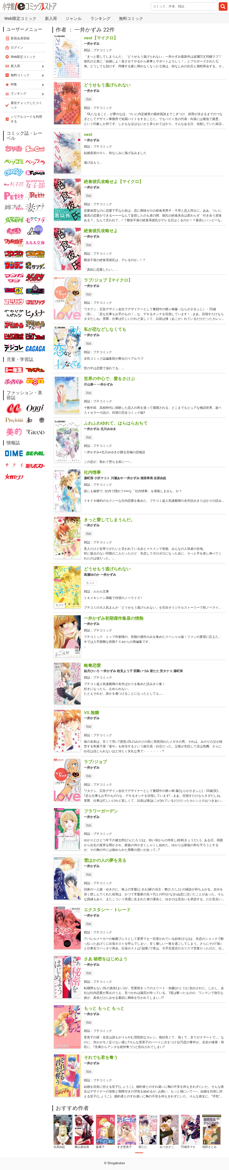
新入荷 (51, 18)
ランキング (100, 18)
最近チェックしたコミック (26, 105)
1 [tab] (139, 1152)
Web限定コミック (20, 18)
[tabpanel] (63, 1132)
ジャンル (74, 18)
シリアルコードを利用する (26, 119)
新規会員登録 (20, 38)
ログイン (17, 47)
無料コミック (131, 18)
